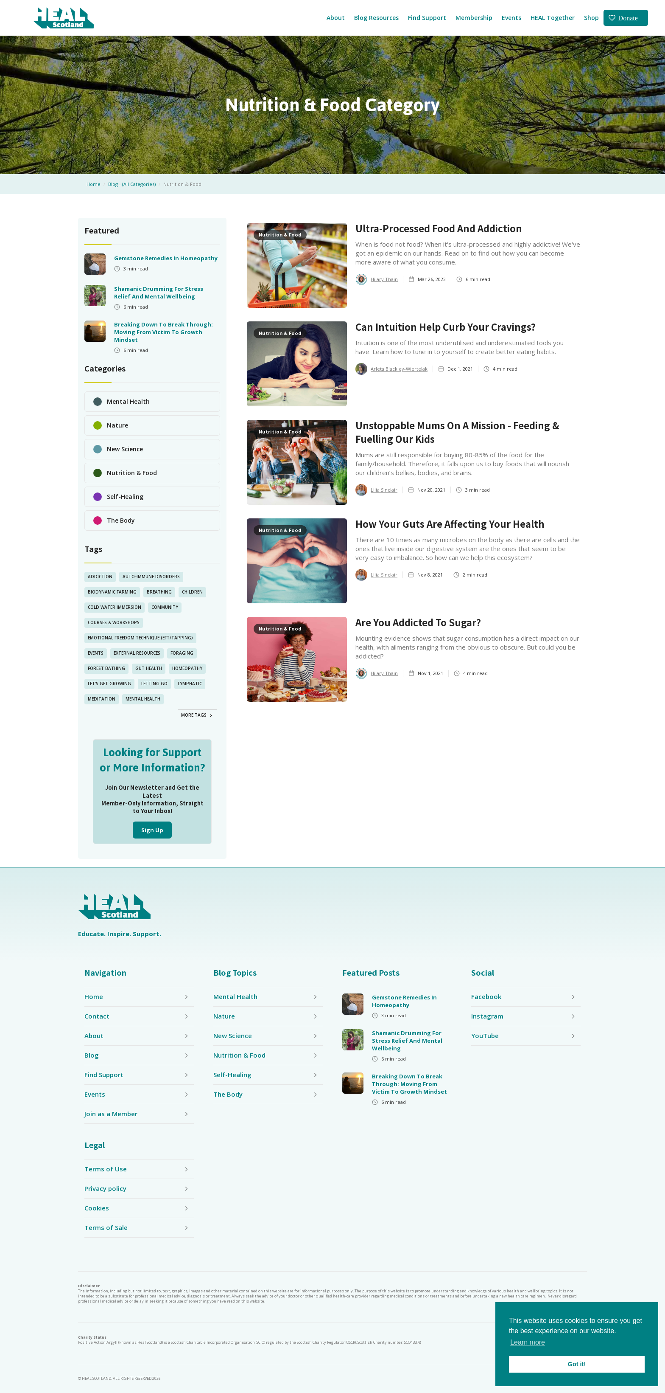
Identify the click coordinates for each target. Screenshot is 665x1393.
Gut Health (148, 668)
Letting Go (154, 684)
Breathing (159, 592)
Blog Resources (376, 18)
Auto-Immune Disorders (151, 577)
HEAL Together (553, 18)
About (336, 18)
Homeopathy (187, 668)
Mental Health (143, 699)
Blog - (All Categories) (132, 184)
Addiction (100, 577)
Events (511, 18)
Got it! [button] (577, 1364)
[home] (63, 18)
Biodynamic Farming (112, 592)
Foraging (181, 653)
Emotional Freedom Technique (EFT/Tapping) (140, 638)
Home (94, 184)
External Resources (137, 653)
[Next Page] (197, 714)
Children (192, 592)
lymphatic (190, 684)
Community (164, 607)
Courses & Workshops (114, 622)
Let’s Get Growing (109, 684)
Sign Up (152, 830)
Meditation (101, 699)
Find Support (427, 18)
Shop (591, 18)
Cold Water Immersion (114, 607)
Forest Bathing (106, 668)
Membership (473, 18)
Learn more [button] (527, 1342)
